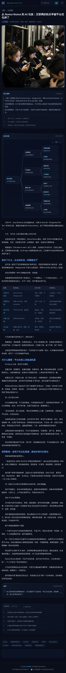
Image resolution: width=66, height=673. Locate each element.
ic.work (28, 666)
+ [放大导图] (60, 142)
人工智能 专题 (27, 607)
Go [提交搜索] (56, 3)
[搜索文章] (49, 3)
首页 (3, 10)
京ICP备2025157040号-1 (20, 669)
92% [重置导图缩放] (56, 142)
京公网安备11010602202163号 (42, 669)
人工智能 (10, 10)
